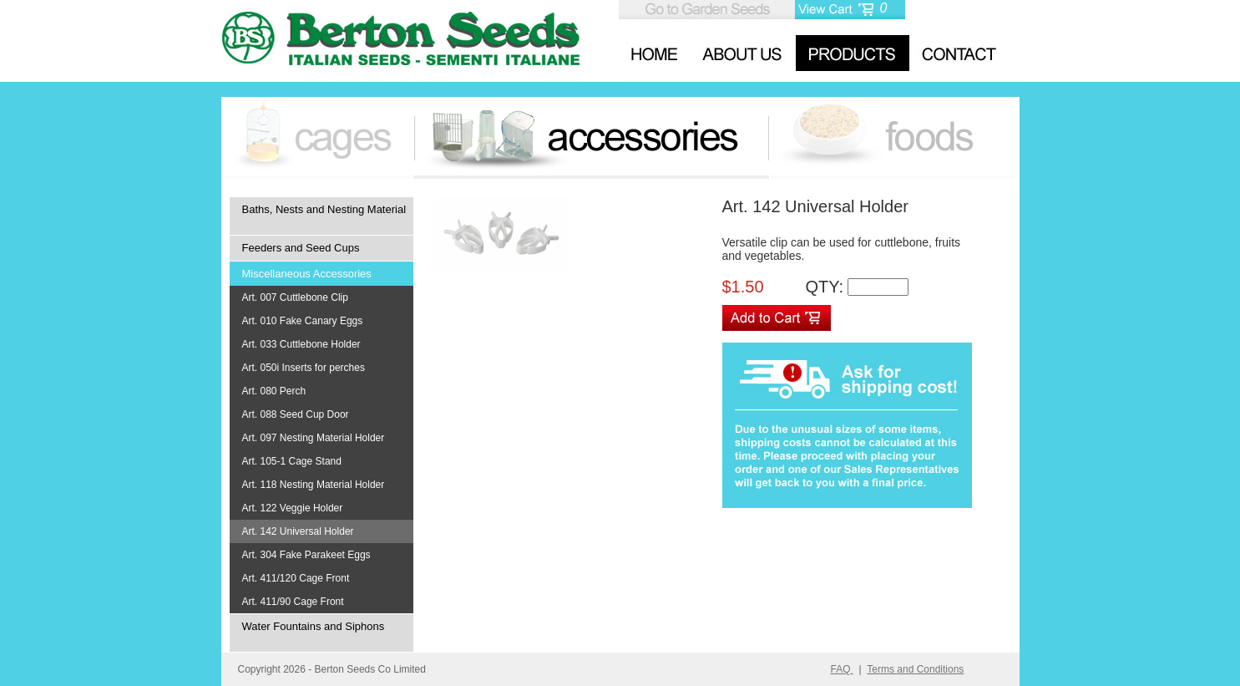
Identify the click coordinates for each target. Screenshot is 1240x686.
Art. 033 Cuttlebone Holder (301, 344)
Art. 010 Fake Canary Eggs (302, 321)
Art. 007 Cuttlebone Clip (295, 297)
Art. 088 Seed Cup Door (295, 414)
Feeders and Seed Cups (301, 247)
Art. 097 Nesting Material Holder (313, 438)
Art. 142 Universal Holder (298, 531)
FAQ (842, 669)
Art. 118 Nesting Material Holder (313, 484)
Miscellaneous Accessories (307, 273)
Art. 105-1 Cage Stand (292, 461)
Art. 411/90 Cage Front (293, 601)
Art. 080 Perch (274, 391)
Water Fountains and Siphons (313, 626)
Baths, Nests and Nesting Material (324, 209)
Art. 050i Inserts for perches (303, 367)
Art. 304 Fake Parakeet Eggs (306, 555)
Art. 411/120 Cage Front (296, 578)
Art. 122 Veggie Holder (292, 508)
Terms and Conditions (915, 669)
